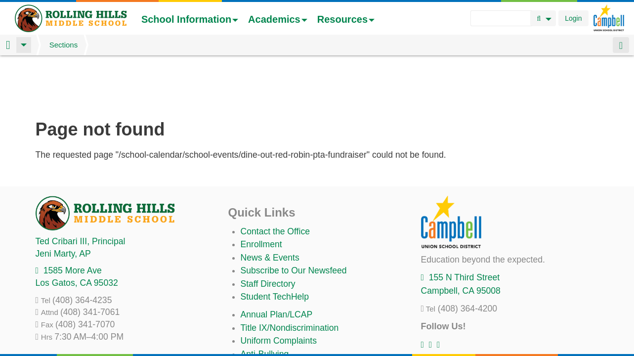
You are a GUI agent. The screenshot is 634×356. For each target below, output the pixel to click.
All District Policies (276, 328)
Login (573, 18)
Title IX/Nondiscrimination (290, 276)
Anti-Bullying (265, 302)
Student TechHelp (275, 245)
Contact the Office (275, 179)
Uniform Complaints (279, 289)
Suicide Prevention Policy (290, 315)
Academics (277, 19)
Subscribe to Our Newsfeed (294, 218)
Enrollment (261, 192)
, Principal (81, 189)
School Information (189, 19)
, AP (63, 202)
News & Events (270, 206)
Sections (63, 45)
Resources (346, 19)
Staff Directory (268, 232)
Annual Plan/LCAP (277, 262)
